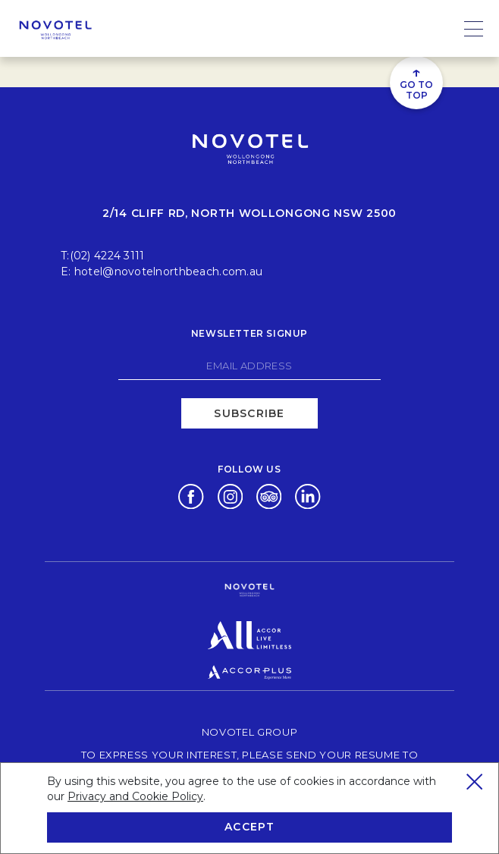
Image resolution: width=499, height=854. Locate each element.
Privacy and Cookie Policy (135, 796)
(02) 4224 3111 (107, 255)
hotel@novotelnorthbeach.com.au (168, 271)
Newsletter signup (249, 333)
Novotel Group (249, 731)
